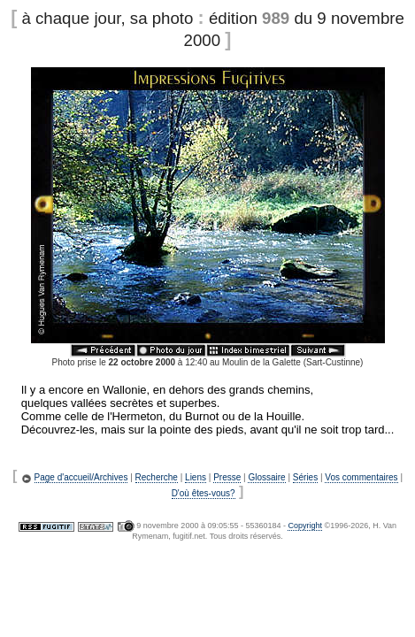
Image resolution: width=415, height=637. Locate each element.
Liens (195, 477)
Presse (227, 477)
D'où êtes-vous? (203, 493)
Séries (305, 477)
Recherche (156, 477)
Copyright (305, 525)
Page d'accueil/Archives (81, 477)
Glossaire (266, 477)
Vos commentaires (361, 477)
